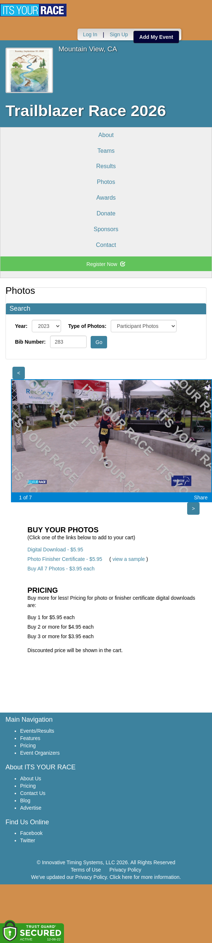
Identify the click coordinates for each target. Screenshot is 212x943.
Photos (106, 182)
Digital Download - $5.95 (55, 549)
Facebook (31, 833)
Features (30, 738)
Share (201, 497)
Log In (90, 34)
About (106, 135)
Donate (106, 213)
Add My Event (156, 37)
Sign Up (119, 34)
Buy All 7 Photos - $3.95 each (61, 569)
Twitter (27, 840)
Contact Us (32, 793)
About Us (30, 778)
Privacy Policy (125, 870)
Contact (106, 245)
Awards (106, 198)
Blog (25, 800)
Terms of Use (86, 870)
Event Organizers (40, 753)
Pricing (28, 745)
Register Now (106, 264)
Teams (105, 151)
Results (106, 166)
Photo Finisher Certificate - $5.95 (64, 559)
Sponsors (106, 229)
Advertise (30, 808)
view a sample (129, 559)
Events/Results (37, 731)
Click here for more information (144, 877)
